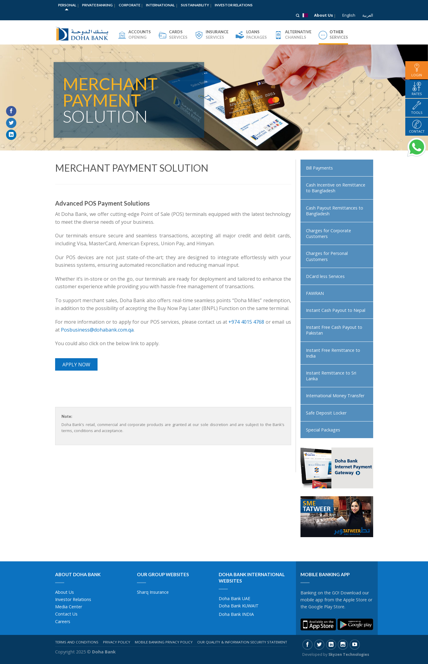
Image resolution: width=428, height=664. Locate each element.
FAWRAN (315, 293)
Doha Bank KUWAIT (239, 606)
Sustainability (195, 5)
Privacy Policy (116, 642)
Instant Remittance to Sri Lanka (331, 376)
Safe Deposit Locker (326, 413)
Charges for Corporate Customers (328, 233)
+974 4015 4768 (246, 322)
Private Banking (97, 5)
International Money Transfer (335, 395)
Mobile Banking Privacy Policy (164, 642)
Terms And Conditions (76, 642)
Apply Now (76, 364)
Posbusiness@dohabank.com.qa (97, 329)
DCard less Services (325, 276)
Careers (62, 621)
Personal (67, 5)
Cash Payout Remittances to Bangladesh (334, 210)
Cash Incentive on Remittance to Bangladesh (335, 187)
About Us (323, 15)
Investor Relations (234, 5)
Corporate (129, 5)
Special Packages (323, 430)
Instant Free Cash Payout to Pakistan (334, 330)
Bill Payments (319, 168)
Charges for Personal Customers (327, 256)
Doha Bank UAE (234, 598)
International (160, 5)
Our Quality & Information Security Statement (242, 642)
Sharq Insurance (153, 592)
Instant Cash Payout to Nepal (335, 310)
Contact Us (66, 614)
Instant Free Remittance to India (333, 353)
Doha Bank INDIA (236, 614)
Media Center (68, 606)
